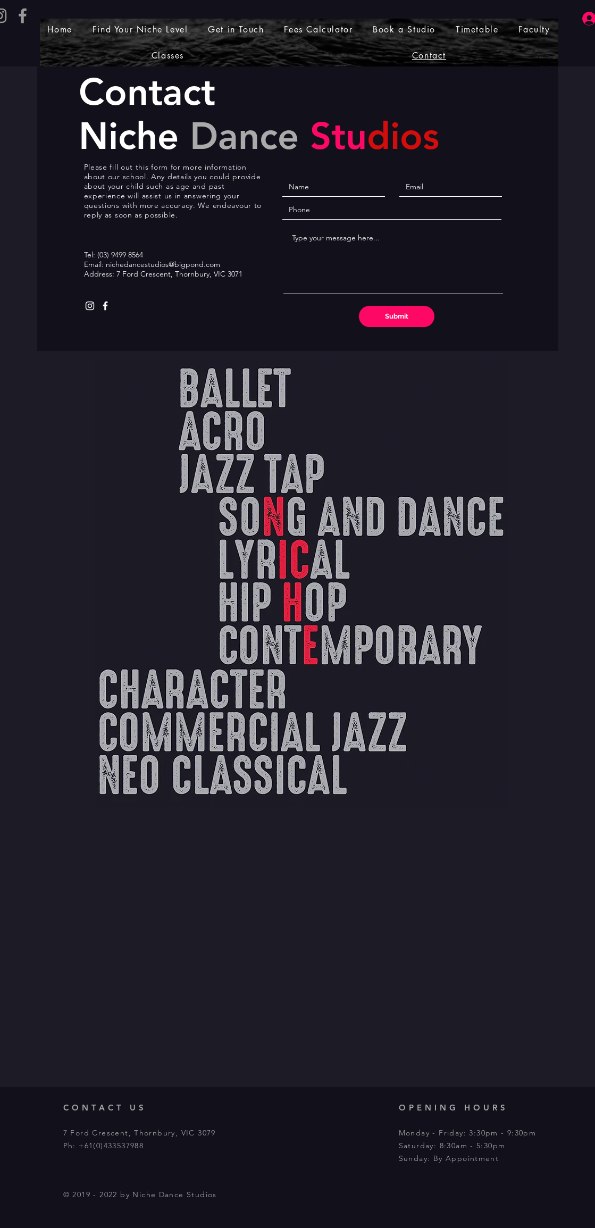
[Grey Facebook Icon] (22, 16)
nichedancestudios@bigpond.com (163, 264)
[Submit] (396, 316)
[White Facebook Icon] (105, 306)
